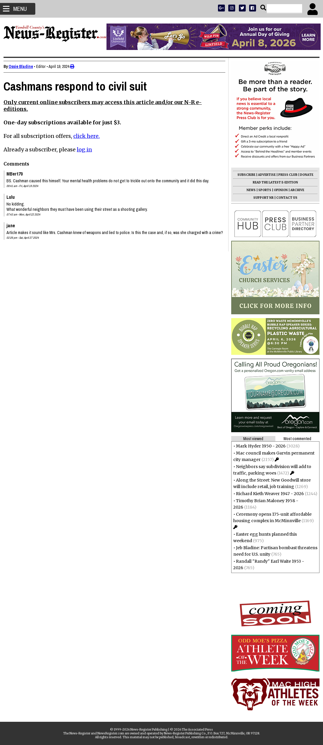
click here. (89, 136)
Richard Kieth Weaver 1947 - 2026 (268, 493)
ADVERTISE (264, 175)
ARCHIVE (295, 190)
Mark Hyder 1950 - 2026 (258, 446)
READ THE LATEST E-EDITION (273, 182)
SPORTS (262, 190)
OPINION (278, 190)
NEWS (248, 190)
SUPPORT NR (261, 198)
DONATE (304, 175)
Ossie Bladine (23, 66)
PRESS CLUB (285, 175)
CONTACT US (284, 198)
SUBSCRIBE (244, 175)
